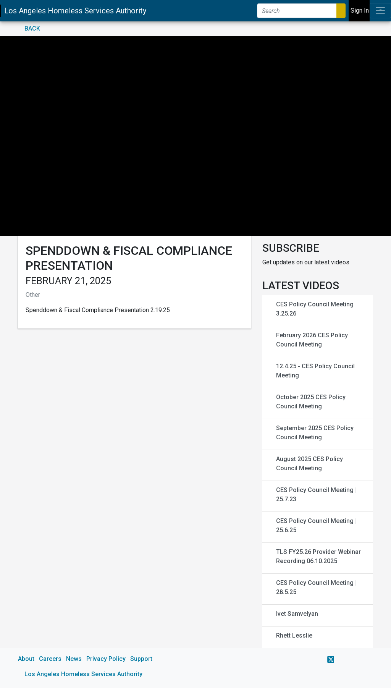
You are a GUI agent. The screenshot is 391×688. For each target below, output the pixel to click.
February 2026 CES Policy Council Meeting (312, 340)
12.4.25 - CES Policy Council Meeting (315, 371)
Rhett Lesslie (294, 635)
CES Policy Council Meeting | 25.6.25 (316, 525)
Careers (50, 658)
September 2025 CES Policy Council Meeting (315, 432)
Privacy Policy (106, 658)
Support (141, 658)
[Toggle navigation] (380, 10)
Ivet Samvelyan (297, 613)
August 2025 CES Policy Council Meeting (309, 463)
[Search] (297, 10)
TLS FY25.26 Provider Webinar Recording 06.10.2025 (318, 556)
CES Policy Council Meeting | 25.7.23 (316, 494)
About (26, 658)
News (74, 658)
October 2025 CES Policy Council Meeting (311, 401)
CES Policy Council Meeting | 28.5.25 (316, 587)
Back (31, 28)
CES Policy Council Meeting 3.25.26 (315, 309)
